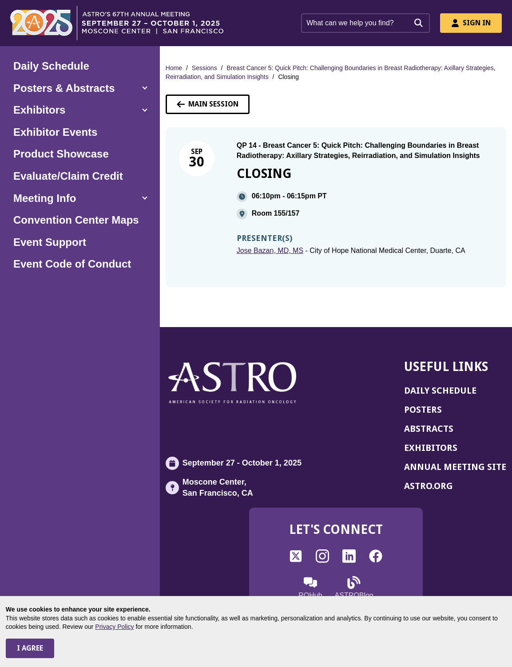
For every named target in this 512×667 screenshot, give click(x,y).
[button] (80, 88)
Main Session (207, 104)
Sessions (204, 67)
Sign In (471, 23)
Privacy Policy (114, 626)
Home (174, 67)
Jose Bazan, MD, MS (270, 250)
